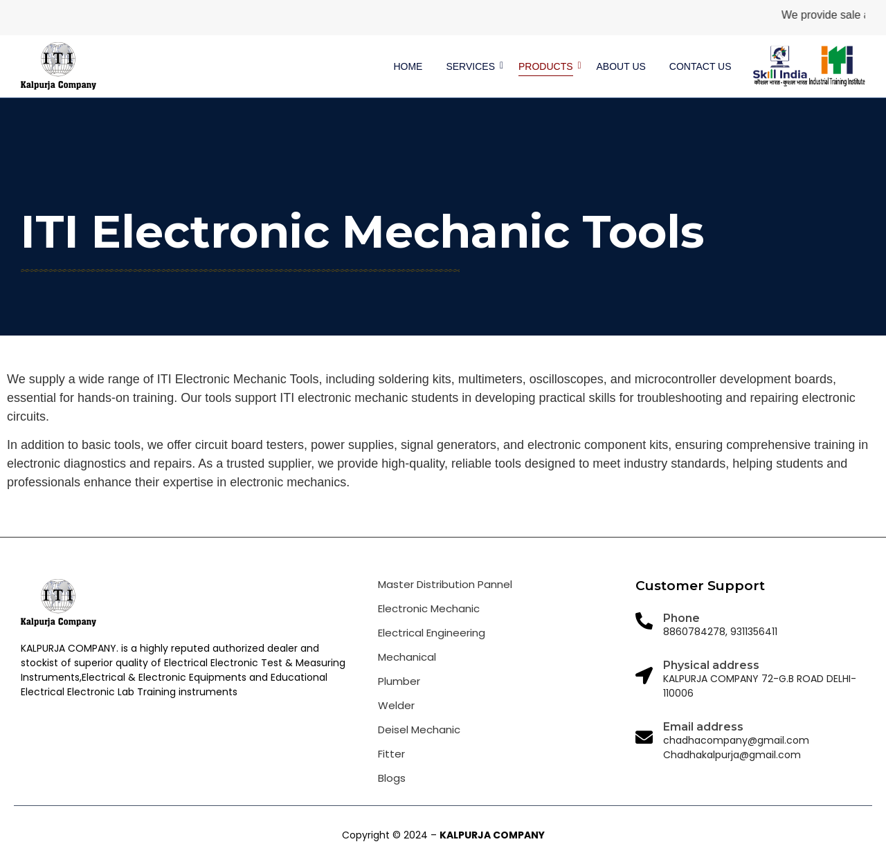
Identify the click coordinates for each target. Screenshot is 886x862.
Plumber (399, 681)
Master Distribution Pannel (445, 584)
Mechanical (407, 657)
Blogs (392, 778)
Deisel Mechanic (419, 729)
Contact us (700, 66)
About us (621, 66)
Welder (396, 705)
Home (407, 66)
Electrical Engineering (431, 632)
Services (473, 66)
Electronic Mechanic (429, 608)
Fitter (391, 753)
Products (548, 66)
